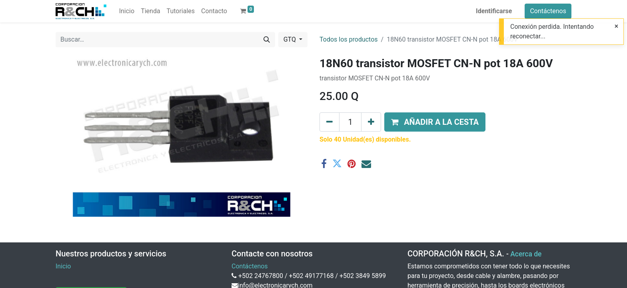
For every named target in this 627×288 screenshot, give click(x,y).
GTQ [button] (291, 39)
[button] (434, 122)
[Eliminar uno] (329, 122)
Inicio (63, 266)
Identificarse (494, 11)
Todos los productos (348, 39)
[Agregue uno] (371, 122)
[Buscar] (266, 39)
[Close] (616, 26)
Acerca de (525, 254)
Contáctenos (548, 11)
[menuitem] (127, 11)
